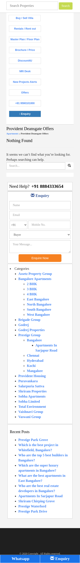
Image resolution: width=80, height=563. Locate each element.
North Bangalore (39, 304)
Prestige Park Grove (33, 440)
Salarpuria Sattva (31, 386)
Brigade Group (29, 320)
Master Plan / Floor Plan (25, 40)
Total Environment (32, 406)
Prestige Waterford (32, 506)
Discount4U (29, 61)
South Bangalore (39, 309)
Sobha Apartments (32, 396)
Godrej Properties (31, 330)
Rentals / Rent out (27, 29)
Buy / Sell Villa (28, 19)
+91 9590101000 (28, 104)
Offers (31, 93)
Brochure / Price (28, 51)
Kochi (31, 366)
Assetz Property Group (35, 274)
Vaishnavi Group (30, 412)
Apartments (12, 133)
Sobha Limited (29, 401)
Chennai (33, 355)
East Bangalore (38, 299)
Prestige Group (29, 335)
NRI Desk (30, 72)
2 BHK (32, 284)
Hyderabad (35, 360)
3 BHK (32, 289)
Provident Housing (32, 376)
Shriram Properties (32, 391)
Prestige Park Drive (32, 511)
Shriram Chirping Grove (36, 501)
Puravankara (28, 381)
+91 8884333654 (47, 186)
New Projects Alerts (27, 82)
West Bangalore (38, 314)
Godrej (23, 325)
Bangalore (34, 340)
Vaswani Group (29, 417)
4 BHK (32, 294)
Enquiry (30, 114)
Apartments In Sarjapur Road (40, 496)
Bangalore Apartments (34, 279)
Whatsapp (20, 558)
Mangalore (35, 371)
